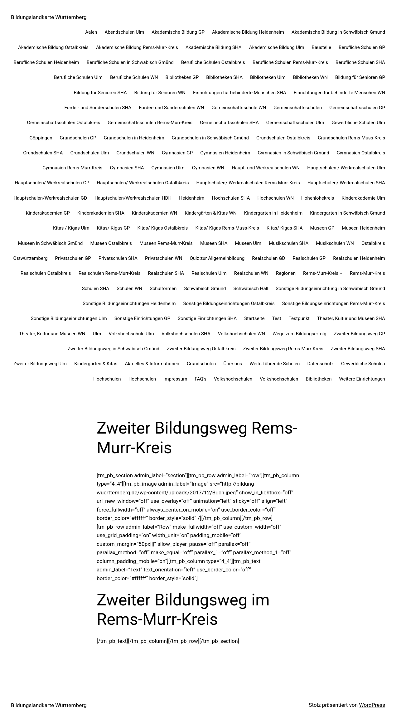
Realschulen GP (309, 258)
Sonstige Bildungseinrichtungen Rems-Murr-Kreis (333, 303)
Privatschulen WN (163, 258)
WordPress (372, 705)
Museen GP (322, 228)
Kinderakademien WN (154, 213)
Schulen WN (129, 288)
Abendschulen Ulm (124, 32)
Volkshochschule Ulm (131, 334)
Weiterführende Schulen (274, 363)
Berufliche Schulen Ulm (78, 77)
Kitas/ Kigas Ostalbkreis (162, 228)
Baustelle (321, 47)
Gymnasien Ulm (168, 168)
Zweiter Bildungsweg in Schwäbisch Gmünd (113, 349)
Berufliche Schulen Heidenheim (46, 62)
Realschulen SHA (166, 273)
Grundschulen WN (136, 153)
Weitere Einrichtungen (362, 379)
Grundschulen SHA (43, 153)
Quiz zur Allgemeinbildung (217, 258)
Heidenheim (191, 198)
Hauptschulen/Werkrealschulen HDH (132, 198)
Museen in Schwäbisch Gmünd (50, 243)
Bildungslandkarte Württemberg (49, 17)
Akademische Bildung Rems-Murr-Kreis (137, 47)
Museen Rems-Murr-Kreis (166, 243)
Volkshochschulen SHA (186, 334)
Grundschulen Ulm (89, 153)
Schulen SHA (95, 288)
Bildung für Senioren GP (360, 77)
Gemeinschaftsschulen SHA (229, 122)
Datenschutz (320, 363)
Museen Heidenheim (363, 228)
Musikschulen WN (335, 243)
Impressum (175, 379)
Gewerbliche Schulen (363, 363)
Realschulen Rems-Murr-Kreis (110, 273)
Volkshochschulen (233, 379)
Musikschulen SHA (288, 243)
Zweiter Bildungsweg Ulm (40, 363)
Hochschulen (107, 379)
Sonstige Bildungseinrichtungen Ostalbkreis (229, 303)
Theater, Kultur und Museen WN (52, 334)
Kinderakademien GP (48, 213)
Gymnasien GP (177, 153)
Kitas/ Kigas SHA (285, 228)
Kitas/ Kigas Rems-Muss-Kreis (227, 228)
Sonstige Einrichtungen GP (142, 318)
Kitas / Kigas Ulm (71, 228)
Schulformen (163, 288)
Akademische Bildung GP (178, 32)
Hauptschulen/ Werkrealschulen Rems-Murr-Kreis (248, 183)
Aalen (91, 32)
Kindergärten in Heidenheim (273, 213)
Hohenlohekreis (317, 198)
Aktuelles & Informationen (152, 363)
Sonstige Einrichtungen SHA (207, 318)
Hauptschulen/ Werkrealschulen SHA (346, 183)
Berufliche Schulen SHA (360, 62)
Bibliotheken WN (310, 77)
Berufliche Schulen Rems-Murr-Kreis (290, 62)
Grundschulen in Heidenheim (134, 138)
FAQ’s (200, 379)
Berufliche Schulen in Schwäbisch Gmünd (130, 62)
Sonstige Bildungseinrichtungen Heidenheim (129, 303)
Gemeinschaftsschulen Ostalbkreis (63, 122)
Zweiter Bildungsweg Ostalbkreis (201, 349)
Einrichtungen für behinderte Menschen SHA (239, 92)
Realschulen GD (268, 258)
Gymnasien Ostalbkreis (361, 153)
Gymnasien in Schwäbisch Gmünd (293, 153)
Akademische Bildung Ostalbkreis (53, 47)
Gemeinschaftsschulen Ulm (295, 122)
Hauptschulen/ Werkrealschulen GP (52, 183)
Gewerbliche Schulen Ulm (358, 122)
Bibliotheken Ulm (268, 77)
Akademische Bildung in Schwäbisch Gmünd (338, 32)
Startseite (254, 318)
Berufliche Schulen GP (362, 47)
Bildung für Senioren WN (160, 92)
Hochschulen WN (275, 198)
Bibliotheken (318, 379)
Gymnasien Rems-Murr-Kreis (72, 168)
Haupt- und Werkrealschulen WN (266, 168)
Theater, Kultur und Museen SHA (351, 318)
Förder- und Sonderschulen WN (171, 107)
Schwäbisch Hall (251, 288)
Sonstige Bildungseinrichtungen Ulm (69, 318)
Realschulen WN (251, 273)
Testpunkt (299, 318)
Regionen (286, 273)
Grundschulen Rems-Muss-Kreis (351, 138)
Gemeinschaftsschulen (297, 107)
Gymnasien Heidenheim (225, 153)
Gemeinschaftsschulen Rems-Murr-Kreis (150, 122)
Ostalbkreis (373, 243)
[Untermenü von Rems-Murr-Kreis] (341, 273)
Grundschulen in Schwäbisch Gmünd (210, 138)
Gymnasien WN (208, 168)
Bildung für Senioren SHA (100, 92)
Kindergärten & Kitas (95, 363)
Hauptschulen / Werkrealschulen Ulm (346, 168)
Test (276, 318)
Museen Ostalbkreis (111, 243)
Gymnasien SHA (127, 168)
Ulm (97, 334)
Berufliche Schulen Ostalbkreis (213, 62)
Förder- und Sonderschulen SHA (97, 107)
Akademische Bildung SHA (214, 47)
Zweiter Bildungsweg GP (359, 334)
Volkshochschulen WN (241, 334)
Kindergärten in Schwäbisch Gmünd (347, 213)
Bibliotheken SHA (224, 77)
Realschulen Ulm (209, 273)
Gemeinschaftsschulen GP (357, 107)
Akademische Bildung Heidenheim (248, 32)
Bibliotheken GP (182, 77)
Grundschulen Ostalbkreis (283, 138)
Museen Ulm (248, 243)
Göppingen (40, 138)
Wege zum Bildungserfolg (299, 334)
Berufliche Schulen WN (134, 77)
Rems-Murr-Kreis (320, 273)
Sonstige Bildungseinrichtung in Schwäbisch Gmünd (330, 288)
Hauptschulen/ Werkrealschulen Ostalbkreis (143, 183)
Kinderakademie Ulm (363, 198)
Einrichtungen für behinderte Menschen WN (339, 92)
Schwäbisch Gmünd (205, 288)
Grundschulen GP (78, 138)
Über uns (233, 363)
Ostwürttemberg (30, 258)
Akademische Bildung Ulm (276, 47)
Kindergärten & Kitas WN (210, 213)
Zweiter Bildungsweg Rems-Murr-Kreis (283, 349)
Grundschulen (201, 363)
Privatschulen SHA (118, 258)
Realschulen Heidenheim (359, 258)
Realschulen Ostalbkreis (46, 273)
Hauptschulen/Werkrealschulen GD (50, 198)
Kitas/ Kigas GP (113, 228)
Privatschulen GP (73, 258)
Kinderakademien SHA (100, 213)
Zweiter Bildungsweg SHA (358, 349)
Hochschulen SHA (231, 198)
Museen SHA (214, 243)
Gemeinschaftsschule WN (239, 107)
